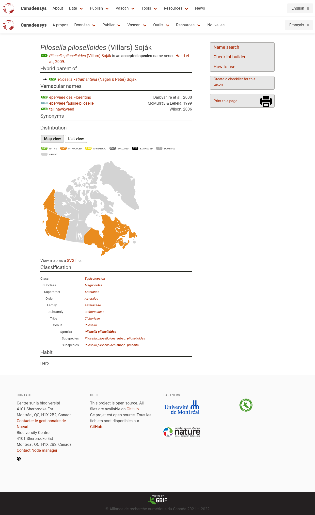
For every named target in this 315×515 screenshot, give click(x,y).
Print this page (225, 101)
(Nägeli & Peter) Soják (97, 79)
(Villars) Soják (80, 55)
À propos (60, 25)
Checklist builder (230, 56)
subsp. (115, 338)
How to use (224, 66)
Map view (52, 138)
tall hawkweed (61, 109)
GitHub (133, 409)
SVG (70, 260)
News (200, 8)
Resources (173, 8)
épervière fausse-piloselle (71, 103)
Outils (158, 25)
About (58, 8)
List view (76, 138)
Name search (226, 47)
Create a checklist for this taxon (234, 82)
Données (82, 25)
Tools (146, 8)
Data (73, 8)
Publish (96, 8)
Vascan (122, 8)
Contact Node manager (37, 450)
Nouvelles (216, 25)
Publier (108, 25)
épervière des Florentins (70, 97)
